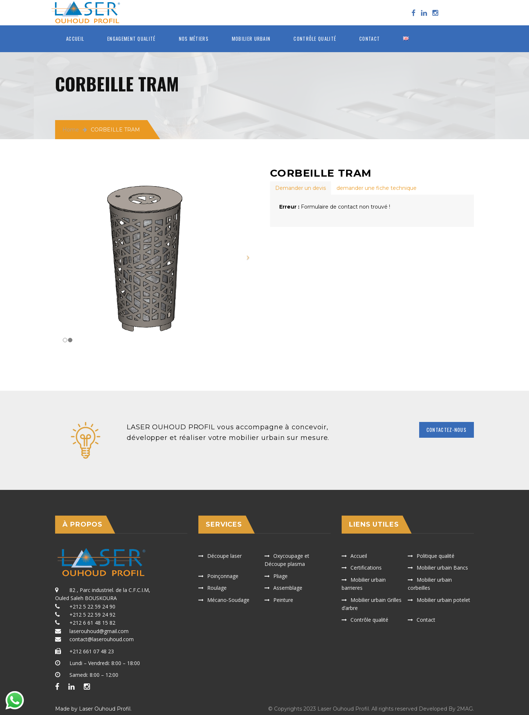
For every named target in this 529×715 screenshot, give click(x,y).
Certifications (366, 567)
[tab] (300, 188)
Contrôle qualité (315, 38)
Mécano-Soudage (228, 599)
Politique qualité (435, 555)
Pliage (280, 576)
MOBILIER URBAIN (251, 38)
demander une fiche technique (377, 188)
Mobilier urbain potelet (443, 599)
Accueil (75, 38)
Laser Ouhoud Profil (104, 708)
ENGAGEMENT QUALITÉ (131, 38)
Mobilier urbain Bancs (442, 567)
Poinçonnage (222, 576)
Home (70, 129)
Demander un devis (300, 188)
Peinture (283, 599)
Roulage (217, 587)
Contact (369, 38)
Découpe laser (224, 555)
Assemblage (287, 587)
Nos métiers (194, 38)
